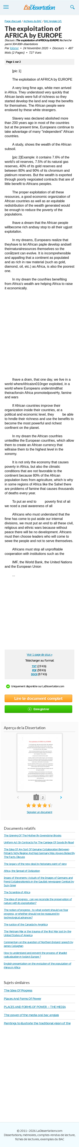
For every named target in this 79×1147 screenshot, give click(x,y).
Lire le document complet (38, 698)
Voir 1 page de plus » (39, 655)
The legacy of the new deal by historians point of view (35, 864)
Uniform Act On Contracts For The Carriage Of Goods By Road (39, 842)
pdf (34, 669)
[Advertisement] (39, 333)
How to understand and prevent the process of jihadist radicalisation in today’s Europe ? (35, 954)
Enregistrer (38, 709)
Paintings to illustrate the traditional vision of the (37, 1023)
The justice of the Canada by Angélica (26, 924)
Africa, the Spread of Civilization (22, 871)
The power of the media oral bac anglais (31, 1015)
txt (34, 665)
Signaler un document (39, 812)
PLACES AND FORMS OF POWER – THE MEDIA (35, 1007)
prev (18, 797)
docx (34, 673)
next (61, 797)
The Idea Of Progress (18, 990)
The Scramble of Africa (17, 892)
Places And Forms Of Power (22, 999)
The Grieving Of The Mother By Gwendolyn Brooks (32, 835)
